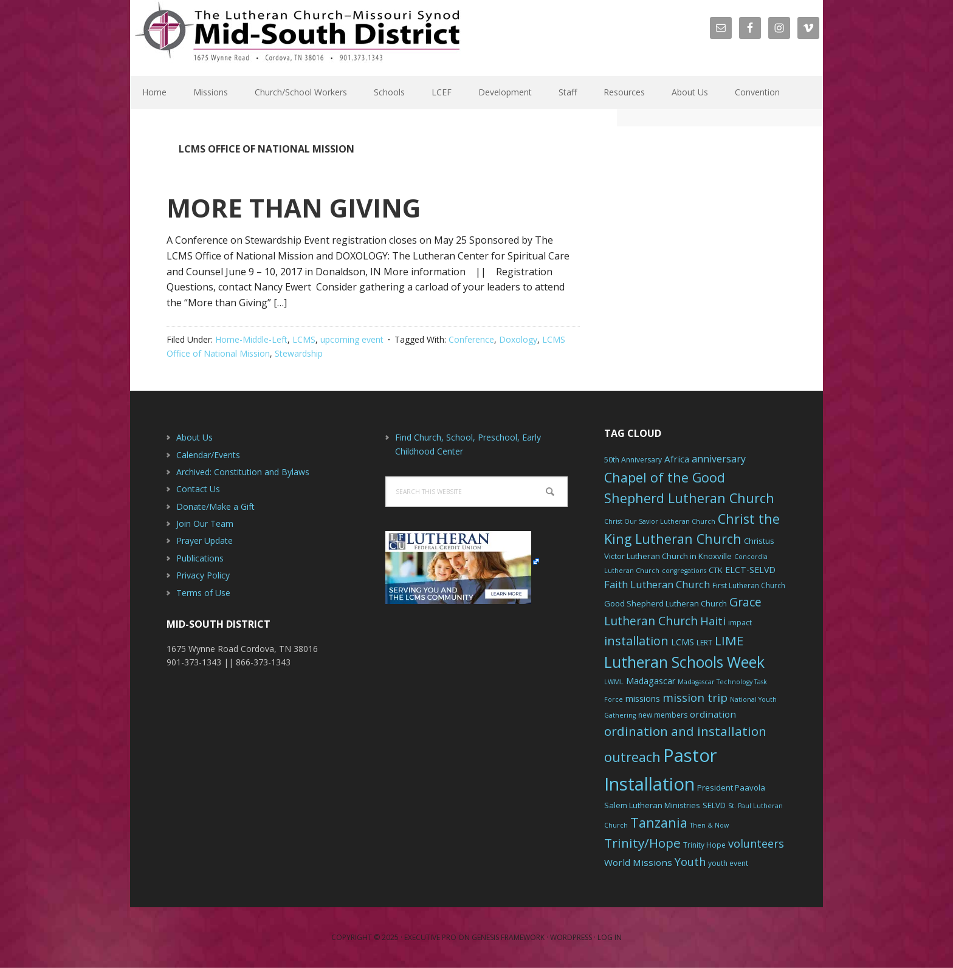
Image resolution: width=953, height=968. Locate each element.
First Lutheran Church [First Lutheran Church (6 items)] (748, 585)
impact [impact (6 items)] (740, 622)
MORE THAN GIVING (294, 207)
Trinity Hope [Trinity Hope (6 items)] (704, 845)
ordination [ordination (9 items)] (713, 714)
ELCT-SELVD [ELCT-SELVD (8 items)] (750, 569)
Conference (471, 339)
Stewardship (299, 353)
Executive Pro (430, 937)
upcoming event (352, 339)
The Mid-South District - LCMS (297, 38)
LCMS (303, 339)
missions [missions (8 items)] (642, 698)
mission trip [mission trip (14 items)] (695, 697)
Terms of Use (203, 593)
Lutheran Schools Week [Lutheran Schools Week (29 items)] (684, 661)
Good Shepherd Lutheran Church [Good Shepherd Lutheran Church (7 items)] (665, 603)
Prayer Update (204, 540)
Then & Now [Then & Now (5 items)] (709, 825)
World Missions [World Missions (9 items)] (638, 862)
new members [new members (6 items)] (662, 715)
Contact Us (198, 489)
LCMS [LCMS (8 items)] (682, 642)
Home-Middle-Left (251, 339)
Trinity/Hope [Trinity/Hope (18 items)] (642, 842)
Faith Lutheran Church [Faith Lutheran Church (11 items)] (657, 584)
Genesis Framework (508, 937)
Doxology (518, 339)
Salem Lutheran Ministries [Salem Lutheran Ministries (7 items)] (652, 805)
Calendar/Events (208, 455)
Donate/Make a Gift (215, 506)
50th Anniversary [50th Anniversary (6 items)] (633, 460)
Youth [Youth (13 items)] (690, 861)
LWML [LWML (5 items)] (614, 682)
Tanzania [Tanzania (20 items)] (658, 822)
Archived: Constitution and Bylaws (242, 472)
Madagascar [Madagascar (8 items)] (650, 681)
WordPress (571, 937)
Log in (609, 937)
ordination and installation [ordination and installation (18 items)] (685, 731)
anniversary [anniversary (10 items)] (719, 458)
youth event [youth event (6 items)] (728, 863)
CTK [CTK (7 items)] (716, 570)
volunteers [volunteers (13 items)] (756, 843)
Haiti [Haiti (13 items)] (713, 621)
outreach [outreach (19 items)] (632, 757)
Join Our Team (204, 523)
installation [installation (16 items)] (636, 641)
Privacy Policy (203, 575)
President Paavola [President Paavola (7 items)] (731, 787)
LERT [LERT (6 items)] (704, 642)
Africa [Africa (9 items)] (676, 459)
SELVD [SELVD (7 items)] (714, 805)
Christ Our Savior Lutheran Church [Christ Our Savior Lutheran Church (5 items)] (659, 521)
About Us (194, 437)
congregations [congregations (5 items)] (684, 570)
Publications (200, 558)
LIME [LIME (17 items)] (729, 640)
